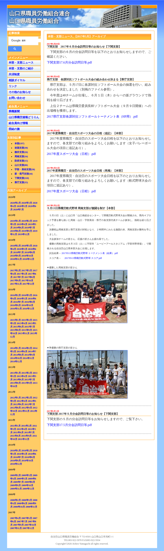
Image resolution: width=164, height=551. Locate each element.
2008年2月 (15, 500)
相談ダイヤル (16, 80)
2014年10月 (16, 358)
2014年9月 (29, 354)
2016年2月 (15, 295)
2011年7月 (29, 432)
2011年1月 (15, 425)
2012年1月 (15, 397)
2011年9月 (26, 435)
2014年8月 (18, 354)
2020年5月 (22, 206)
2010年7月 (18, 457)
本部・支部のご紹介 (20, 68)
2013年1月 (15, 373)
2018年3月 (26, 245)
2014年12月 (16, 361)
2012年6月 (18, 404)
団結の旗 (13, 129)
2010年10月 (27, 460)
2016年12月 (28, 308)
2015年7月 (29, 326)
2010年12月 (16, 464)
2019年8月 (15, 231)
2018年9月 (15, 255)
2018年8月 (29, 252)
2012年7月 (29, 404)
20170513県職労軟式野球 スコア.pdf (83, 258)
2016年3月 (26, 295)
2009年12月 (28, 488)
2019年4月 (22, 224)
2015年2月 (26, 320)
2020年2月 (15, 202)
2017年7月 (18, 277)
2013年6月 (18, 379)
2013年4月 (22, 376)
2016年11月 (16, 308)
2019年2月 (26, 221)
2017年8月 (29, 277)
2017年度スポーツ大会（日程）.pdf (71, 153)
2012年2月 (26, 397)
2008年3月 (26, 500)
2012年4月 (22, 401)
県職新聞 (13, 111)
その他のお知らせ (19, 92)
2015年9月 (26, 330)
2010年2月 (26, 450)
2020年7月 (18, 209)
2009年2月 (15, 475)
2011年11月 (24, 439)
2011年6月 (18, 432)
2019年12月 (24, 234)
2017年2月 (15, 270)
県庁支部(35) (21, 182)
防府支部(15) (21, 160)
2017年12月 (28, 283)
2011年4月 (22, 429)
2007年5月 (26, 518)
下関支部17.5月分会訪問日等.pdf (69, 425)
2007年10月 (30, 524)
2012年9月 (26, 407)
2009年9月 (15, 485)
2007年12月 (28, 528)
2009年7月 (18, 482)
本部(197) (19, 143)
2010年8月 (29, 457)
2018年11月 (16, 259)
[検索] (26, 40)
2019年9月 (26, 231)
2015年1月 (15, 320)
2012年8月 (15, 407)
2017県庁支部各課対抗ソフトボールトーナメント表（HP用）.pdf (92, 116)
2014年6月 (22, 351)
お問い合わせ (16, 98)
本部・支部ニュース (20, 62)
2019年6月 (18, 227)
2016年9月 (15, 305)
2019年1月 (15, 221)
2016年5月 (22, 298)
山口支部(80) (21, 165)
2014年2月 (26, 348)
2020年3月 (26, 202)
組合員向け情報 (17, 123)
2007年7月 (22, 521)
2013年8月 (15, 383)
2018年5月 (22, 249)
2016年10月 (27, 305)
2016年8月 (29, 302)
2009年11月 (16, 488)
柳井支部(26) (21, 152)
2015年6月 (18, 326)
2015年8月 (15, 330)
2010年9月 (15, 460)
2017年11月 (16, 283)
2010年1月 (15, 450)
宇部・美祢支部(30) (25, 169)
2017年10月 (27, 280)
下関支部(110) (22, 178)
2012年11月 (24, 411)
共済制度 (13, 74)
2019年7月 (29, 227)
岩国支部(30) (21, 147)
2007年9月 (18, 524)
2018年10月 (27, 255)
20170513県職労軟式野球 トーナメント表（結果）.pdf (90, 253)
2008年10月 (19, 506)
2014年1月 (15, 348)
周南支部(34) (21, 156)
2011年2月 (26, 425)
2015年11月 (24, 333)
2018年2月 (15, 245)
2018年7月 (18, 252)
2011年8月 (15, 435)
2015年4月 (22, 323)
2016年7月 (18, 302)
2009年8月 (29, 482)
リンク (12, 86)
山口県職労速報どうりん (23, 117)
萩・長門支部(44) (24, 173)
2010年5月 (22, 454)
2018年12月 (28, 259)
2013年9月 (26, 383)
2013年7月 (29, 379)
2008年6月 (22, 503)
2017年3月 (26, 270)
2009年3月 (26, 475)
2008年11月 (31, 506)
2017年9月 (15, 280)
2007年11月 (16, 528)
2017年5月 (22, 273)
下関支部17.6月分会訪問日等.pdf (69, 62)
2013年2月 (26, 373)
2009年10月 (27, 485)
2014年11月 (28, 358)
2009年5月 (22, 478)
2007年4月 (15, 518)
